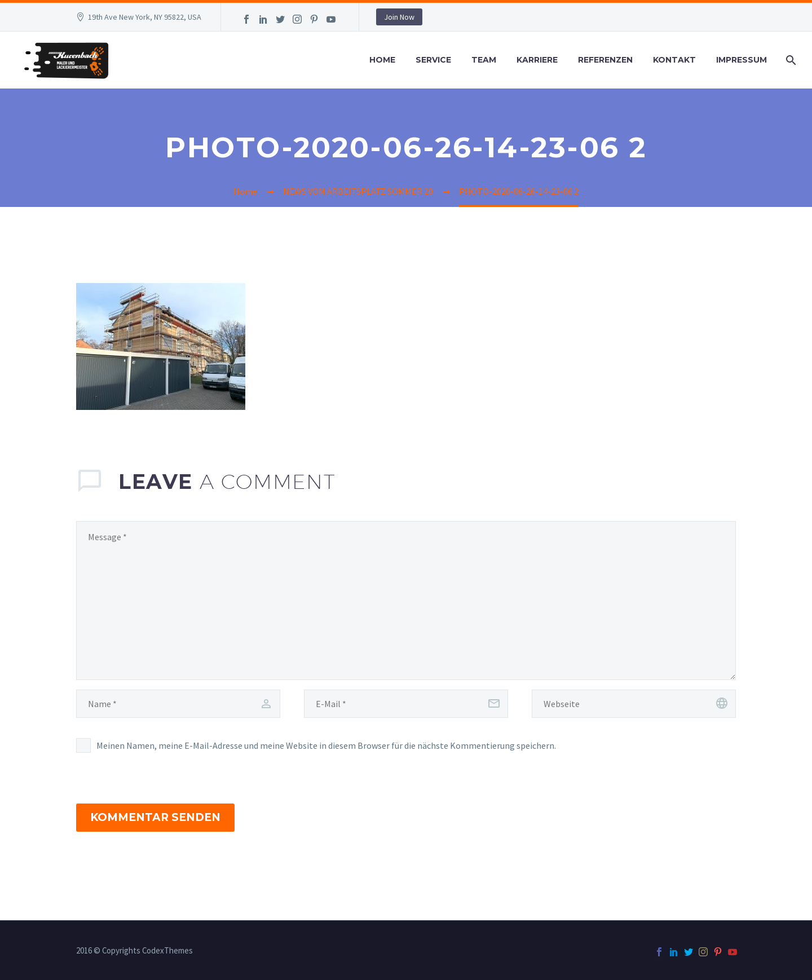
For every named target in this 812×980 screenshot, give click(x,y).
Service (433, 60)
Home (382, 60)
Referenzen (605, 60)
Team (483, 60)
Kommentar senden (155, 817)
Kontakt (674, 60)
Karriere (537, 60)
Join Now (399, 17)
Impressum (741, 60)
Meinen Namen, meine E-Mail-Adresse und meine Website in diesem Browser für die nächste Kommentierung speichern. (326, 745)
